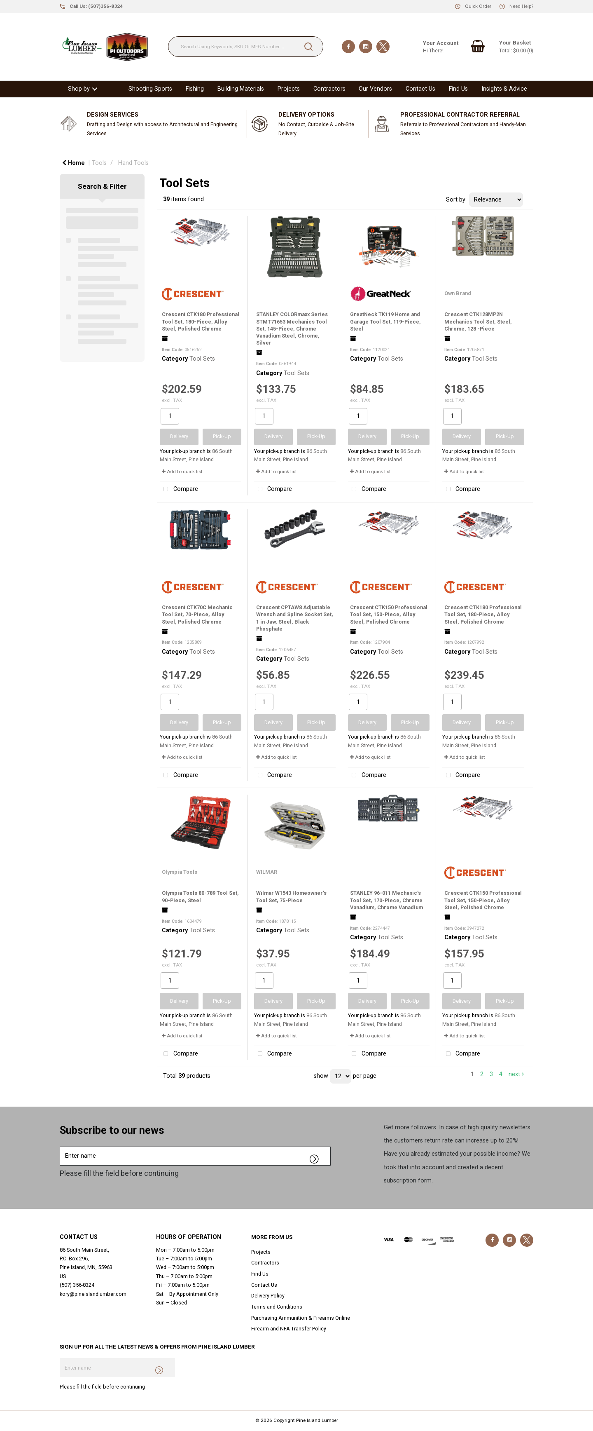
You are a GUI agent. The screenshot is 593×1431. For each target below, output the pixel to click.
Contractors (329, 88)
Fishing (195, 88)
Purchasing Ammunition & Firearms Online (300, 1318)
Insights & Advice (504, 88)
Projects (289, 88)
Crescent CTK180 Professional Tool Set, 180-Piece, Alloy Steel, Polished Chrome (200, 321)
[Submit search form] (308, 46)
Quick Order (478, 6)
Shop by (79, 88)
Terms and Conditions (276, 1307)
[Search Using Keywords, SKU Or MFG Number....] (245, 46)
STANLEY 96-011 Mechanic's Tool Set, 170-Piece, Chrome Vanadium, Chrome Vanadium (386, 900)
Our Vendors (375, 88)
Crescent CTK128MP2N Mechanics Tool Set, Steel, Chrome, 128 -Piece (478, 321)
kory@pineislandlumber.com (93, 1294)
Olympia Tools (179, 872)
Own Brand (457, 293)
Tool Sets (202, 358)
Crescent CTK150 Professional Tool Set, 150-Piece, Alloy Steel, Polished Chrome (388, 614)
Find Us (458, 88)
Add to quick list (182, 471)
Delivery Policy (268, 1296)
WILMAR (266, 872)
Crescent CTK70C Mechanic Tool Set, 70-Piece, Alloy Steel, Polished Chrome (197, 614)
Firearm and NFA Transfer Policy (288, 1328)
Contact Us (420, 88)
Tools (99, 163)
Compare (179, 489)
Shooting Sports (150, 88)
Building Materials (240, 88)
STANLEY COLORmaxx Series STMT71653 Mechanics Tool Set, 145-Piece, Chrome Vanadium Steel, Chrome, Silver (292, 328)
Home (73, 163)
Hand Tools (133, 163)
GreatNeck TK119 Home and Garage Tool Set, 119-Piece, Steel (385, 321)
